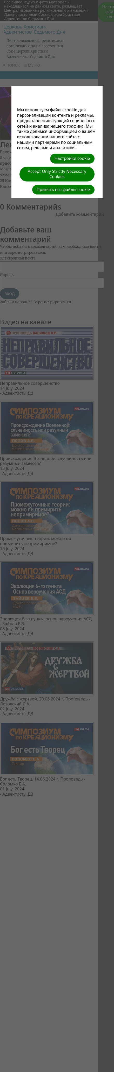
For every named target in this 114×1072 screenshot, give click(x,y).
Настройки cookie (72, 158)
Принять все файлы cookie (63, 189)
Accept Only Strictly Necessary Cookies (57, 173)
